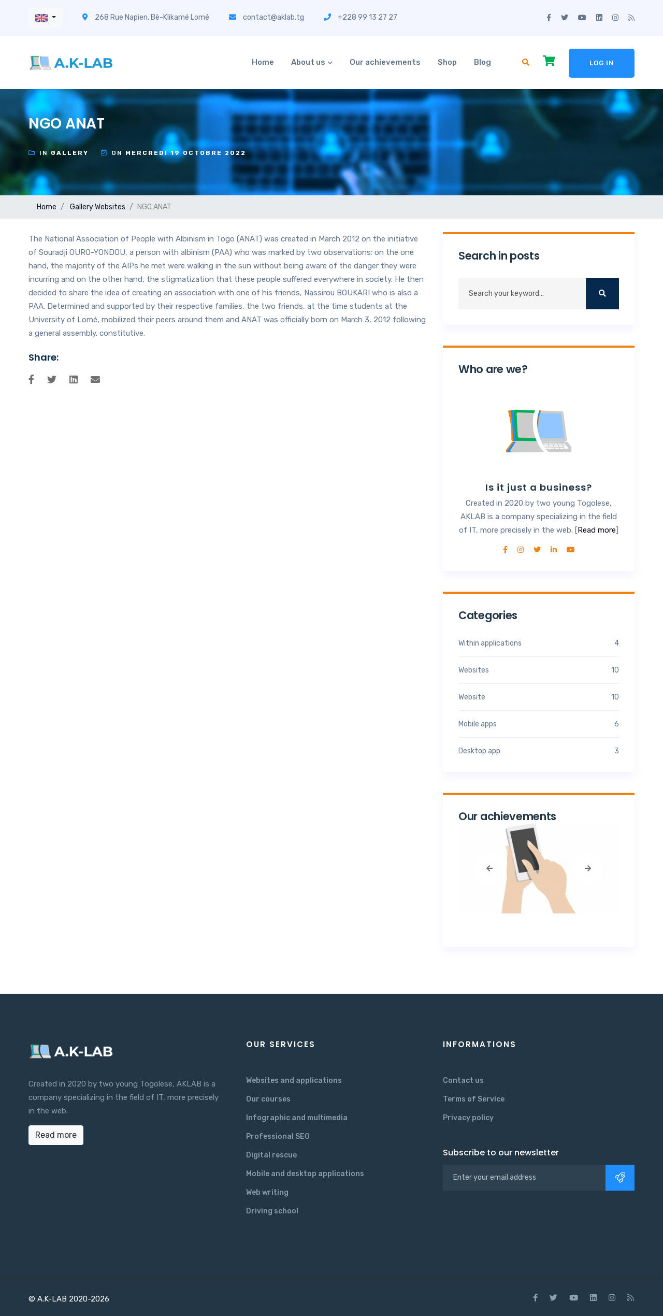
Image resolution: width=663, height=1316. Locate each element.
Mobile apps (538, 724)
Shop (447, 62)
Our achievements (385, 62)
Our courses (268, 1099)
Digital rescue (271, 1155)
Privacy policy (468, 1117)
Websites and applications (294, 1080)
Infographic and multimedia (297, 1117)
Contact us (463, 1080)
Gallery (81, 207)
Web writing (267, 1192)
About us (308, 62)
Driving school (272, 1211)
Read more (597, 530)
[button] (45, 18)
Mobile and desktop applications (305, 1173)
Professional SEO (278, 1136)
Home (263, 62)
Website (538, 697)
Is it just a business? (538, 487)
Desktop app (538, 751)
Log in (601, 63)
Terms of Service (474, 1099)
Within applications (538, 643)
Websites (110, 207)
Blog (482, 62)
